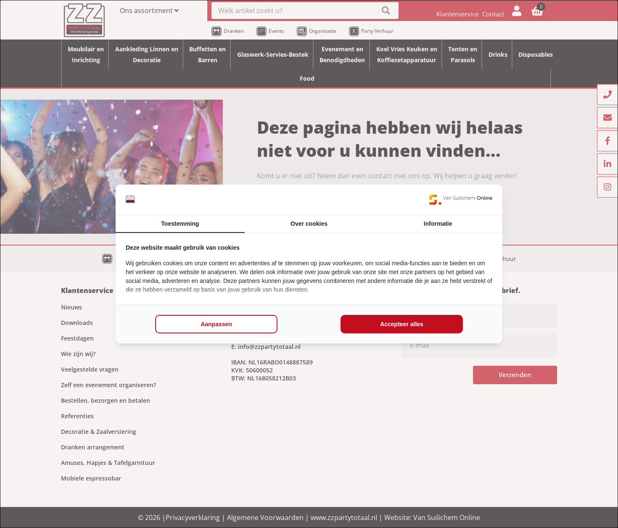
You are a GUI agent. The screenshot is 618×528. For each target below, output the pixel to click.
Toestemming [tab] (180, 223)
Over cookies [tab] (309, 223)
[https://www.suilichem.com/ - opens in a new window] (460, 200)
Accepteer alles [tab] (401, 324)
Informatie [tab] (438, 223)
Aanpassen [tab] (216, 324)
